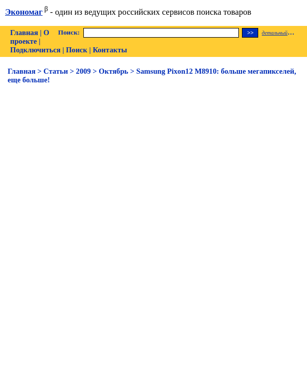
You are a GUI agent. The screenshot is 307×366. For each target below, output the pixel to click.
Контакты (110, 50)
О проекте (29, 36)
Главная (24, 32)
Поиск (76, 50)
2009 (83, 71)
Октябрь (113, 71)
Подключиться (35, 50)
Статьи (56, 71)
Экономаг (24, 12)
